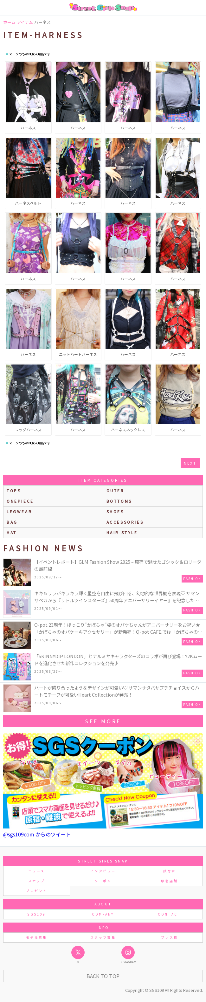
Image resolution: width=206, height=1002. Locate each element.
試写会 (169, 871)
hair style (122, 532)
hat (12, 532)
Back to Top (103, 976)
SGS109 (36, 914)
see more (103, 721)
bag (12, 522)
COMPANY (103, 914)
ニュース (36, 871)
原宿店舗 (169, 880)
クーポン (102, 880)
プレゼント (36, 890)
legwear (19, 511)
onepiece (20, 501)
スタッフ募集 (103, 937)
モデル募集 (36, 937)
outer (115, 490)
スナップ (36, 880)
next (190, 463)
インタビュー (103, 871)
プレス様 (169, 937)
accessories (125, 522)
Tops (14, 490)
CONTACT (169, 914)
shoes (115, 511)
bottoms (119, 501)
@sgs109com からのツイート (37, 834)
